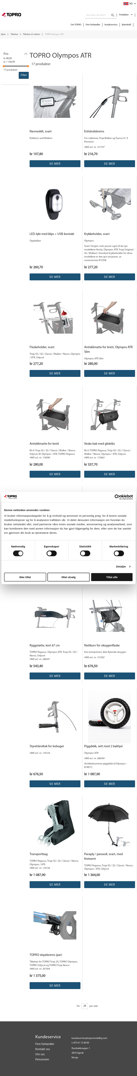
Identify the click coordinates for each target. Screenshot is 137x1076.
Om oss (40, 1054)
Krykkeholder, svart (97, 234)
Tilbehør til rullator (31, 34)
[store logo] (11, 15)
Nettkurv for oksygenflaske (102, 645)
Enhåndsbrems (94, 131)
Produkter (124, 15)
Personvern (42, 1059)
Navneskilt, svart (41, 131)
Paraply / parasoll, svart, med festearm (103, 857)
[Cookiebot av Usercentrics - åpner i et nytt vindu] (117, 497)
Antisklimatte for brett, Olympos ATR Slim (108, 350)
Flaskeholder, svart (42, 347)
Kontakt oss (42, 1049)
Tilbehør (14, 34)
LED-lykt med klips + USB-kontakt (52, 234)
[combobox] (100, 15)
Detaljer (121, 566)
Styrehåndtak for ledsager (47, 746)
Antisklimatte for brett (44, 444)
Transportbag (39, 854)
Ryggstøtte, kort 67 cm (45, 645)
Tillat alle (112, 576)
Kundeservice (111, 25)
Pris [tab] (6, 54)
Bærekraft (126, 25)
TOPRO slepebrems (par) (46, 955)
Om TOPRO (76, 25)
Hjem (3, 34)
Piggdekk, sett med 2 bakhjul (103, 746)
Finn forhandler (93, 25)
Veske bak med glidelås (99, 444)
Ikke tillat (25, 576)
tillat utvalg (68, 576)
